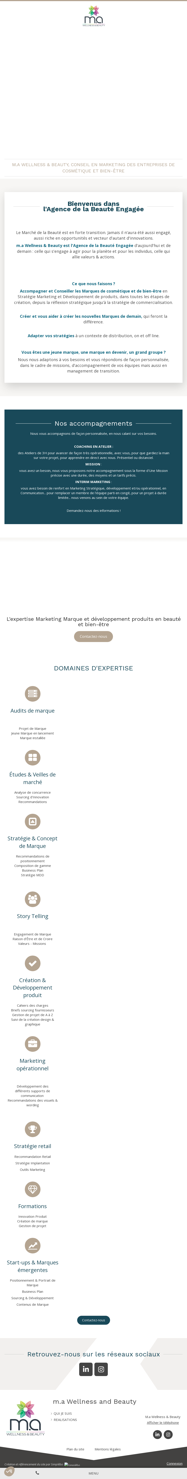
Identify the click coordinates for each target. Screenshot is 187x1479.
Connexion (175, 1463)
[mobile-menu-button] (93, 1473)
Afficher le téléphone (163, 1422)
